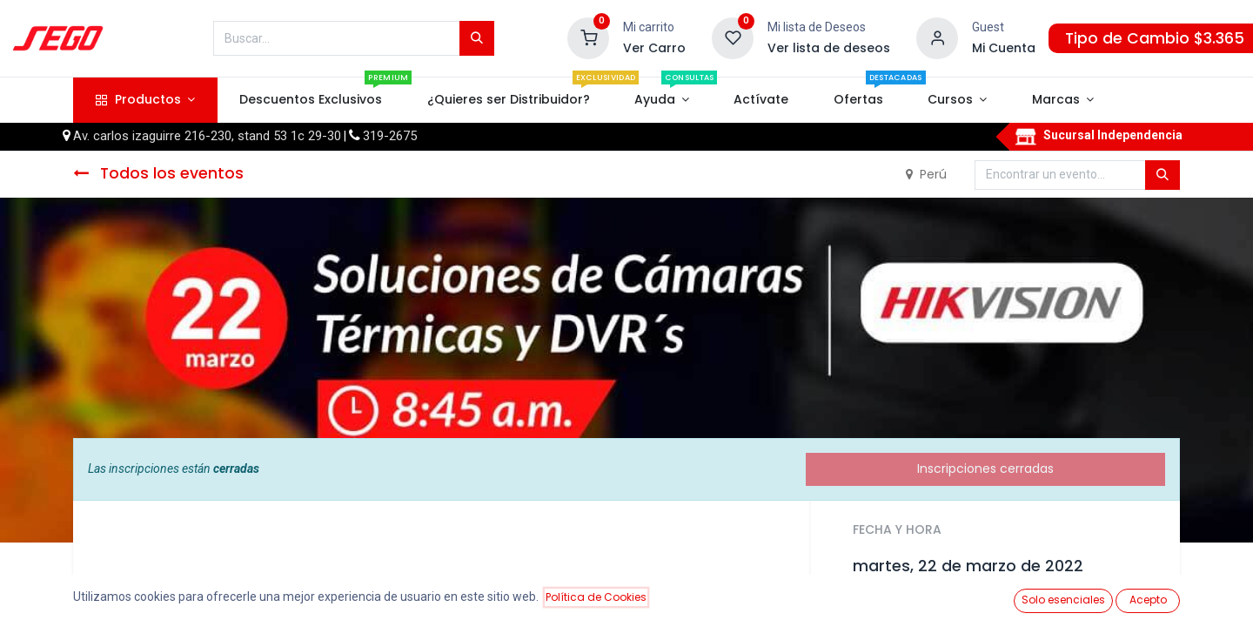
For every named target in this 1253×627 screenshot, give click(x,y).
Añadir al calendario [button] (924, 605)
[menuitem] (311, 100)
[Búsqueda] (476, 38)
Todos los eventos (158, 173)
